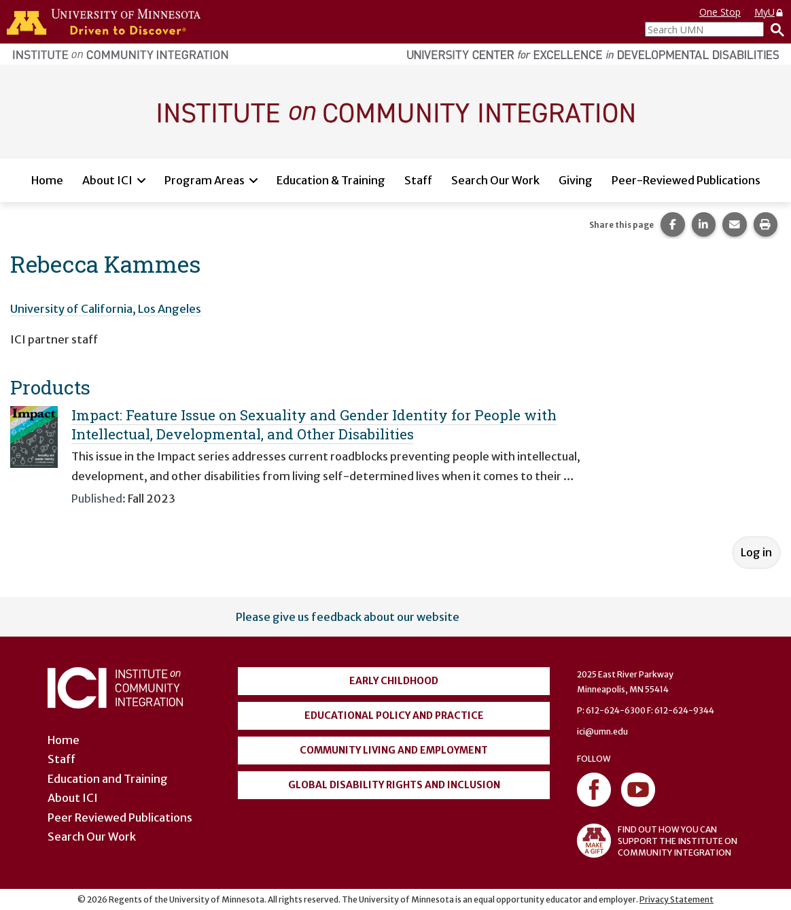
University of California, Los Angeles (105, 309)
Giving (576, 180)
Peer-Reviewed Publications (686, 180)
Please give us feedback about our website (347, 617)
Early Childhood (393, 681)
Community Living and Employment (394, 750)
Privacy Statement (676, 899)
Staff (418, 180)
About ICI (107, 180)
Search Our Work (495, 180)
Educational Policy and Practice (394, 715)
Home (47, 180)
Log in (756, 552)
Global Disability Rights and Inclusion (394, 785)
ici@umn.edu (602, 731)
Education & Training (331, 180)
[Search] (774, 29)
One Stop (720, 11)
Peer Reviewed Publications (120, 817)
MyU (769, 11)
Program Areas (204, 180)
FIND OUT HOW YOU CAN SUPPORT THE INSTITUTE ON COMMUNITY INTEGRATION (657, 841)
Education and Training (108, 779)
